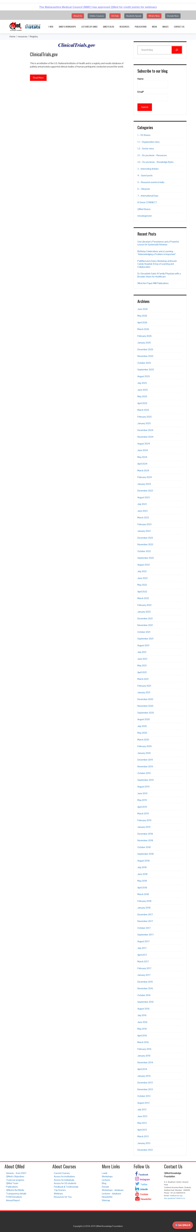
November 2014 (145, 1062)
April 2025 (142, 403)
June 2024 (142, 450)
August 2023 (143, 497)
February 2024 (144, 477)
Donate (105, 1186)
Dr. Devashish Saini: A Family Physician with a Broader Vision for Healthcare (159, 275)
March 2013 (143, 1136)
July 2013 (141, 1109)
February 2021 (144, 685)
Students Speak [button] (133, 16)
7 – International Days (147, 195)
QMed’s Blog (108, 26)
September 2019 (145, 780)
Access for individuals (64, 1179)
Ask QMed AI (182, 1225)
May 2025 (142, 396)
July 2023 (142, 504)
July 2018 (142, 867)
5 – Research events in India (150, 182)
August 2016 (143, 1008)
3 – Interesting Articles (148, 168)
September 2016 (145, 1001)
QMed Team (12, 1183)
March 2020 (143, 739)
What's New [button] (154, 16)
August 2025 (143, 376)
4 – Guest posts (145, 175)
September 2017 (145, 934)
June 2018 (142, 874)
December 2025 (145, 349)
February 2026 (144, 336)
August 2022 (143, 564)
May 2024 (142, 457)
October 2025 (144, 362)
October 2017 (144, 927)
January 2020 (144, 753)
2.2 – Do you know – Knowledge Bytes (155, 162)
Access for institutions (64, 1176)
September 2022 (145, 557)
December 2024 (145, 430)
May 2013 (142, 1122)
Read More (38, 77)
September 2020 (145, 712)
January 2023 (144, 531)
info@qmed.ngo (176, 1195)
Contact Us (179, 26)
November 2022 (145, 544)
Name (152, 82)
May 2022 (142, 584)
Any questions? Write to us (174, 1198)
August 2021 (143, 645)
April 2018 (142, 887)
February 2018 (144, 901)
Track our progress (15, 1179)
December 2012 (145, 1149)
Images (165, 26)
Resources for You (63, 1196)
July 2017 (142, 948)
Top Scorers (60, 1190)
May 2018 (142, 880)
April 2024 (142, 463)
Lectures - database (111, 1193)
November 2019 (145, 766)
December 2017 (145, 914)
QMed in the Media (15, 1190)
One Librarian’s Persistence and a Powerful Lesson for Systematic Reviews (158, 243)
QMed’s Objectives (15, 1176)
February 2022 (144, 605)
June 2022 (142, 578)
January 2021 (143, 692)
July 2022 (142, 571)
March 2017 (143, 961)
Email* (152, 95)
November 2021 (145, 625)
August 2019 (143, 786)
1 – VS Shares (143, 135)
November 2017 (145, 921)
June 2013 (142, 1116)
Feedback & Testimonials (66, 1186)
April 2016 (142, 1035)
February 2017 (144, 968)
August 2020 (143, 719)
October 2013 (143, 1096)
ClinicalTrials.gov (44, 54)
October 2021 (143, 632)
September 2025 (145, 369)
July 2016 (142, 1015)
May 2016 (142, 1028)
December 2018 (145, 833)
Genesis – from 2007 (16, 1173)
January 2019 (143, 827)
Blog (104, 1183)
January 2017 (143, 975)
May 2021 (142, 665)
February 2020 (144, 746)
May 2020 (142, 732)
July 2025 (142, 383)
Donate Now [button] (173, 16)
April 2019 (142, 806)
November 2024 (145, 436)
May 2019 (142, 800)
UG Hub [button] (115, 16)
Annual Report (13, 1200)
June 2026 (142, 309)
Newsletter (107, 1196)
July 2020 (142, 726)
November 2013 (145, 1089)
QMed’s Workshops (67, 26)
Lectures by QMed (89, 26)
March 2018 (143, 894)
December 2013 (145, 1082)
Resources (124, 26)
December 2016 (145, 981)
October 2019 (144, 773)
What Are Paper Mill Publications (153, 283)
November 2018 (145, 840)
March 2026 (143, 329)
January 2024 (144, 484)
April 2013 (142, 1129)
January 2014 (144, 1075)
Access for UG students (65, 1183)
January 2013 (143, 1143)
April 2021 (142, 672)
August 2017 (143, 941)
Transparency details (16, 1193)
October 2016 (144, 995)
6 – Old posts (143, 188)
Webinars (58, 1193)
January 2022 (144, 611)
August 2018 (143, 860)
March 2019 (143, 813)
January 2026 (144, 342)
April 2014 (142, 1069)
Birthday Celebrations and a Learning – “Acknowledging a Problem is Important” (156, 253)
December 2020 (145, 699)
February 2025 (144, 416)
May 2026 (142, 315)
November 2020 (145, 705)
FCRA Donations (14, 1196)
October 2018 (144, 847)
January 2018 (143, 907)
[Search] (177, 50)
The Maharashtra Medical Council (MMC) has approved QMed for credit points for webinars (98, 7)
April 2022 (142, 591)
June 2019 (142, 793)
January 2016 (143, 1055)
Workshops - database (113, 1190)
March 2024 (143, 470)
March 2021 (143, 679)
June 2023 (142, 510)
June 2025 (142, 389)
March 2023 (143, 517)
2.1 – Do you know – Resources (152, 155)
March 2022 (143, 598)
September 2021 (145, 638)
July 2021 (141, 652)
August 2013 (143, 1102)
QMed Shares (144, 209)
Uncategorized (144, 215)
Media (154, 26)
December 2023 (145, 490)
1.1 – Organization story (148, 141)
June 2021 (142, 658)
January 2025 (144, 423)
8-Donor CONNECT (147, 202)
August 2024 (143, 443)
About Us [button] (78, 16)
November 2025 (145, 356)
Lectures (106, 1179)
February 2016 (144, 1049)
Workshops (107, 1176)
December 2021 (145, 618)
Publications (141, 26)
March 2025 (143, 409)
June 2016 (142, 1022)
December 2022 (145, 537)
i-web (50, 26)
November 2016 (145, 988)
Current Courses (62, 1173)
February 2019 (144, 820)
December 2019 (145, 759)
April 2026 (142, 322)
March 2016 (143, 1042)
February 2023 (144, 524)
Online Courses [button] (97, 16)
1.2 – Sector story (145, 148)
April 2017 (142, 954)
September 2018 (145, 853)
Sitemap (106, 1200)
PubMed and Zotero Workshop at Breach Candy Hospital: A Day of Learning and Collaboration (157, 264)
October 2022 (144, 551)
